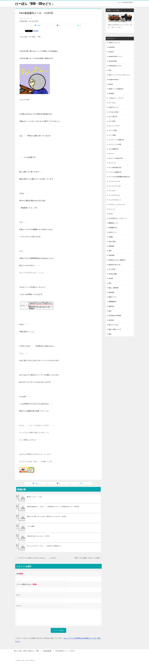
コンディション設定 (115, 144)
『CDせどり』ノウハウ (116, 98)
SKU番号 (111, 93)
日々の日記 (112, 269)
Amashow (112, 47)
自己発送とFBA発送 (115, 315)
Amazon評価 (23, 21)
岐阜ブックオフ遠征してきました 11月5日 (87, 558)
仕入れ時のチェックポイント (118, 218)
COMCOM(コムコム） (116, 65)
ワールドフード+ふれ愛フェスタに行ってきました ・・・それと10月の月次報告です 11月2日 (37, 558)
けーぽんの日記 (33, 21)
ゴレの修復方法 (113, 149)
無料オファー (113, 297)
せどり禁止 (112, 121)
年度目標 (111, 255)
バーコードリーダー (115, 186)
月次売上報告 (113, 274)
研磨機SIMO (112, 301)
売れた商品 (112, 241)
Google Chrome (114, 79)
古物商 (111, 237)
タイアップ (112, 163)
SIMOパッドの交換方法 (116, 89)
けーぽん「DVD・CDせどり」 (35, 3)
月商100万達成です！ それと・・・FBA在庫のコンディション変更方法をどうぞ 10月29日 (53, 506)
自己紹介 (111, 320)
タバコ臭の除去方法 (115, 167)
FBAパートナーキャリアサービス (119, 75)
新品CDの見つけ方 (114, 264)
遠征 (110, 334)
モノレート (112, 209)
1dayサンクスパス (114, 42)
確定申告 (111, 306)
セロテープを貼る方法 (116, 158)
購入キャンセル (113, 325)
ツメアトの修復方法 (115, 172)
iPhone (111, 84)
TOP (27, 651)
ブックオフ (112, 190)
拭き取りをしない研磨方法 (117, 260)
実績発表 (111, 246)
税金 (110, 311)
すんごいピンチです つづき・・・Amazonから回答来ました (44, 546)
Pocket (35, 31)
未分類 (111, 278)
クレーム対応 (113, 130)
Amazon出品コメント (115, 56)
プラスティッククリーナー (117, 204)
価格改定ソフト (113, 223)
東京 (110, 283)
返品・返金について (115, 329)
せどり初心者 (113, 116)
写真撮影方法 (113, 227)
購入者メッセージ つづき (35, 497)
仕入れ (111, 213)
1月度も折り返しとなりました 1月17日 (38, 536)
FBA (110, 70)
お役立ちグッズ (113, 107)
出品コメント (113, 232)
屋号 (110, 251)
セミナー (111, 153)
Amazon (111, 52)
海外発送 (111, 292)
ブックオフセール (114, 195)
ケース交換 (112, 135)
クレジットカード (114, 126)
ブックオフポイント (115, 200)
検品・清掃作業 (113, 287)
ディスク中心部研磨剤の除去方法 (119, 176)
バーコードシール (114, 181)
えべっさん (112, 102)
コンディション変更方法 (116, 139)
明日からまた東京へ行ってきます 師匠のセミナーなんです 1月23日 (46, 516)
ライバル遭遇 (30, 526)
